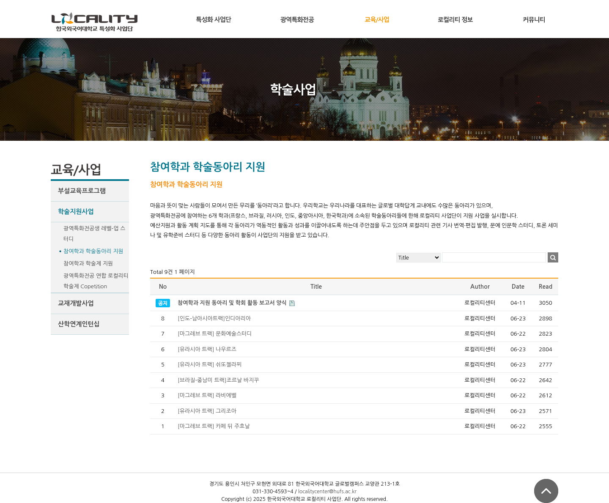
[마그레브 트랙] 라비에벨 (207, 395)
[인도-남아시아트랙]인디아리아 (214, 318)
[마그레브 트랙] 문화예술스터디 (215, 333)
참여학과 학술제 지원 (88, 263)
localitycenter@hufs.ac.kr (327, 491)
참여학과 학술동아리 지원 (93, 251)
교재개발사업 (76, 303)
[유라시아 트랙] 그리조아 (207, 411)
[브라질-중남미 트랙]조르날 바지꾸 (218, 380)
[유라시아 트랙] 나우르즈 (207, 349)
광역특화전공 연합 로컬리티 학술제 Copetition (96, 281)
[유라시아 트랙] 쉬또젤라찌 (209, 364)
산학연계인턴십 (79, 324)
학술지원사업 (76, 211)
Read (545, 287)
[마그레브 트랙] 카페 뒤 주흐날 (214, 426)
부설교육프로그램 (82, 191)
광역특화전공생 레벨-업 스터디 (94, 234)
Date (518, 287)
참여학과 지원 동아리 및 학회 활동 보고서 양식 (233, 303)
